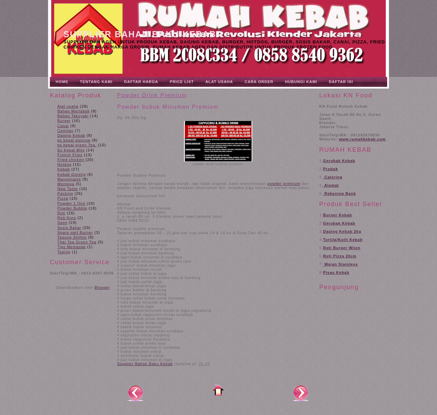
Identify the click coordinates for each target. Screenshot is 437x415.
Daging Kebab (71, 135)
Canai (63, 126)
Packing (65, 193)
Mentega (65, 184)
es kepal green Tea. (77, 145)
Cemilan (65, 131)
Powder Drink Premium (152, 95)
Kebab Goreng (71, 174)
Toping (63, 252)
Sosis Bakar (69, 228)
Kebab (63, 169)
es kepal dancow (73, 140)
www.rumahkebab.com (362, 139)
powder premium (284, 184)
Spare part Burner (75, 232)
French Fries (70, 155)
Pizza (62, 198)
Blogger (102, 287)
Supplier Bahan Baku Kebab (140, 34)
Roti (61, 213)
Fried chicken (70, 160)
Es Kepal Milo (71, 150)
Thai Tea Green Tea (76, 242)
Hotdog (64, 164)
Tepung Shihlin (72, 237)
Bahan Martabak (73, 111)
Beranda (218, 390)
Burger (64, 121)
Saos (62, 222)
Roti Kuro (66, 218)
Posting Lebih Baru (135, 393)
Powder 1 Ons (71, 203)
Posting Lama (301, 393)
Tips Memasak (71, 247)
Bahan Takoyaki (72, 116)
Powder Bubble (72, 208)
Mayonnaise (69, 179)
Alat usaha (68, 106)
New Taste (67, 189)
